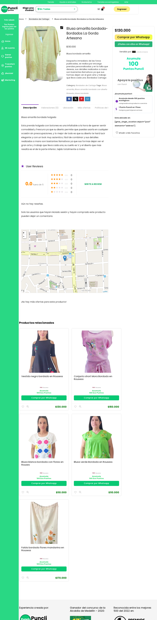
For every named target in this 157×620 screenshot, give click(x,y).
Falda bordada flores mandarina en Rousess (143, 359)
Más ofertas (84, 107)
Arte (126, 2)
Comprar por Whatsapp (133, 37)
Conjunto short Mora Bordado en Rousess (58, 357)
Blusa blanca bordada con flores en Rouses (85, 359)
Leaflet (105, 291)
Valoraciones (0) (50, 107)
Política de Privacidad (29, 441)
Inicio (21, 19)
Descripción (30, 107)
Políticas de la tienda (106, 107)
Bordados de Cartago (39, 19)
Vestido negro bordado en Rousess (29, 357)
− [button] (23, 236)
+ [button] (23, 233)
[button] (61, 27)
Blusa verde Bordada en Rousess (113, 357)
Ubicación (68, 107)
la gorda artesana (142, 52)
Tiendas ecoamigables (108, 2)
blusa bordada (82, 93)
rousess (33, 366)
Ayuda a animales (68, 2)
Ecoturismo (87, 2)
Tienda (51, 2)
